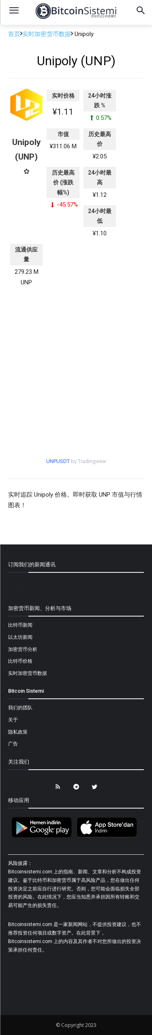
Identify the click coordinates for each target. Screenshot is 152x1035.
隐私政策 (18, 732)
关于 (13, 720)
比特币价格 (20, 661)
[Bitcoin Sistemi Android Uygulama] (43, 836)
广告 (13, 744)
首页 (14, 34)
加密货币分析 (22, 649)
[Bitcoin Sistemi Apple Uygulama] (108, 836)
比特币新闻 (20, 625)
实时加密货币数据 (46, 34)
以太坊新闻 (20, 637)
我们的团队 (20, 708)
